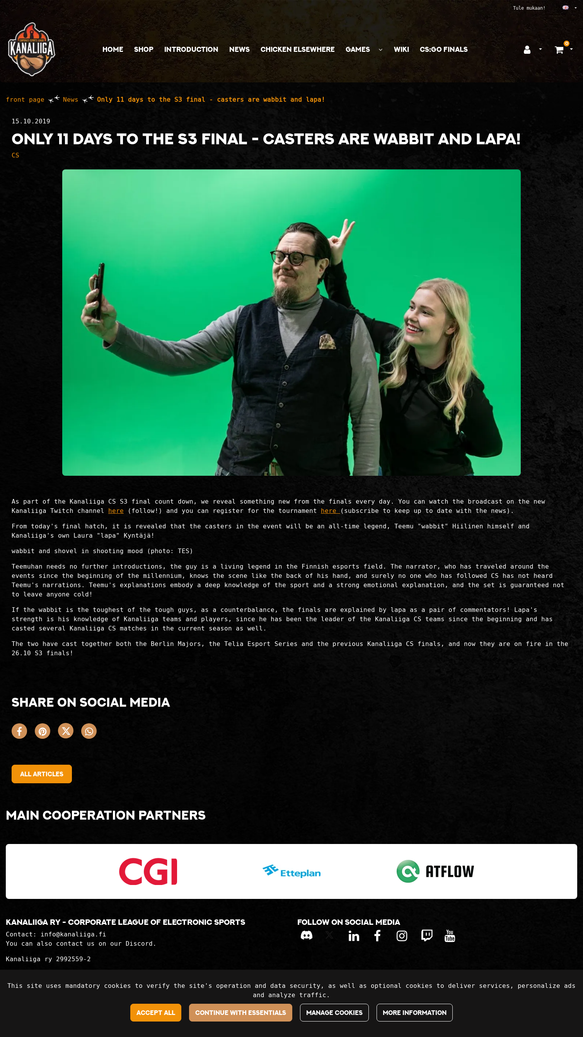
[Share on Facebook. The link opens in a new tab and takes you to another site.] (23, 732)
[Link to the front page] (31, 49)
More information (415, 1013)
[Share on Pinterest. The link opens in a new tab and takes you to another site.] (46, 732)
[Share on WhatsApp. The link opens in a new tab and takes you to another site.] (91, 732)
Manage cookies (334, 1013)
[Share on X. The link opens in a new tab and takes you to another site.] (69, 732)
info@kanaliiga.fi (73, 934)
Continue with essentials (240, 1013)
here (116, 510)
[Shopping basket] (560, 49)
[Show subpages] (380, 50)
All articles (41, 774)
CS (15, 155)
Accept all (155, 1013)
